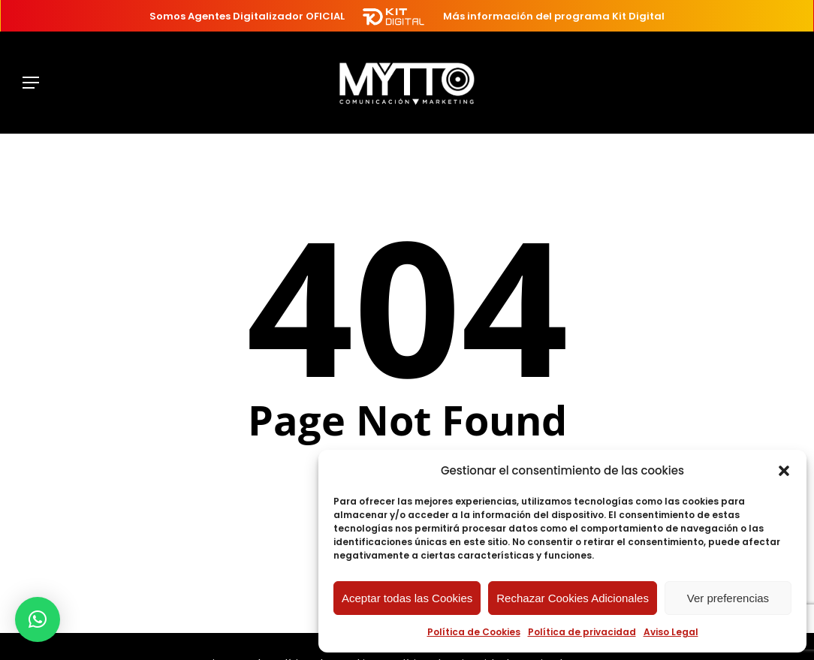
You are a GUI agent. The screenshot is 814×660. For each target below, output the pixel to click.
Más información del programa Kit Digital (554, 16)
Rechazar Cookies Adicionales (572, 598)
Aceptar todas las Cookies (407, 598)
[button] (783, 470)
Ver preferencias (728, 598)
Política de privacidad (582, 631)
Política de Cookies (473, 631)
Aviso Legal (671, 631)
